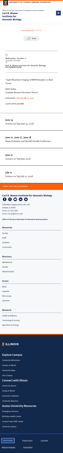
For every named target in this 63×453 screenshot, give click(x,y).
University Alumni (9, 385)
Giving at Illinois (8, 390)
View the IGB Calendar (15, 186)
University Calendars (10, 396)
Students (6, 242)
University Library (9, 426)
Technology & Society (11, 320)
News (4, 286)
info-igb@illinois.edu (15, 214)
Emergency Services (10, 411)
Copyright (44, 440)
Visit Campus (7, 375)
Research (6, 310)
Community (7, 247)
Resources (7, 227)
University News (8, 370)
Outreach (6, 300)
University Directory (10, 401)
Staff (4, 238)
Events (38, 30)
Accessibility (28, 447)
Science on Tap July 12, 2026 (19, 176)
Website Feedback (9, 447)
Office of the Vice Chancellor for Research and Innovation (23, 10)
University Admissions (11, 360)
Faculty (5, 233)
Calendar (5, 291)
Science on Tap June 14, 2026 (19, 123)
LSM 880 (20, 98)
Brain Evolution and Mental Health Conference (28, 141)
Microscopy (6, 296)
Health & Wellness (9, 315)
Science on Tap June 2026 (18, 158)
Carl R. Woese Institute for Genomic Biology (12, 16)
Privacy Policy (27, 440)
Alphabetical (7, 262)
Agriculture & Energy (10, 325)
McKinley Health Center (11, 416)
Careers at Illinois (9, 365)
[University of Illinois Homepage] (10, 344)
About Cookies (8, 440)
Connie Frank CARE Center (12, 421)
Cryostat (30, 98)
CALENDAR (26, 30)
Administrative (8, 271)
